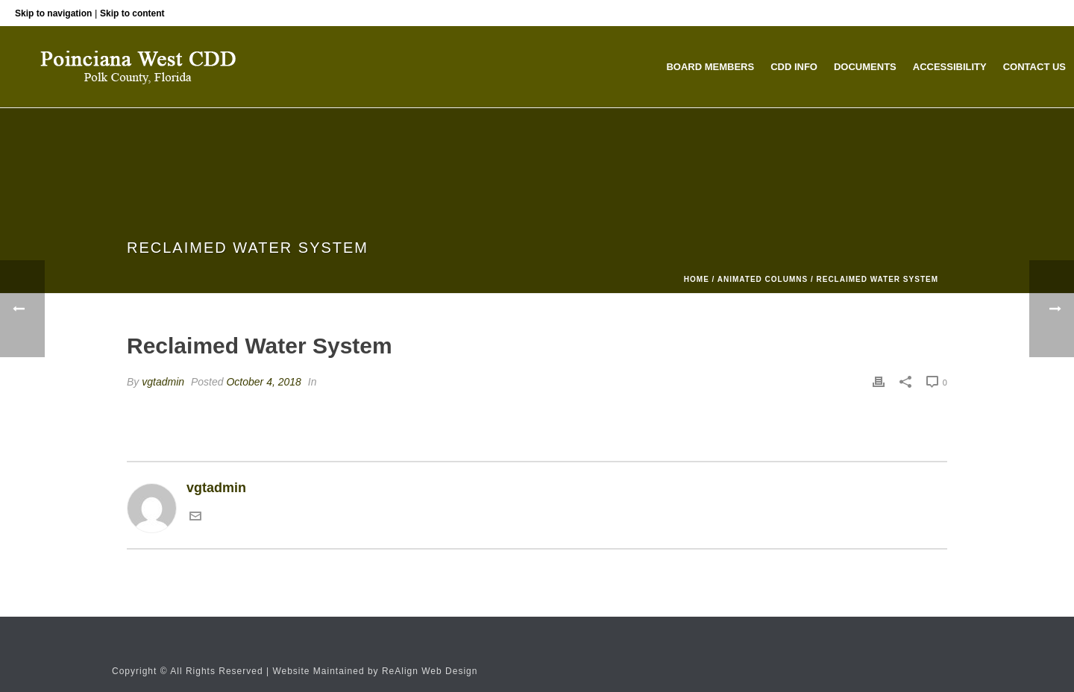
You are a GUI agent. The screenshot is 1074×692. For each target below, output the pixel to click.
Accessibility (950, 66)
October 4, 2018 (263, 382)
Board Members (710, 66)
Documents (865, 66)
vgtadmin (163, 382)
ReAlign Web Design (430, 671)
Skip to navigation (53, 13)
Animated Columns (762, 279)
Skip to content (132, 13)
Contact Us (1034, 66)
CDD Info (793, 66)
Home (696, 279)
